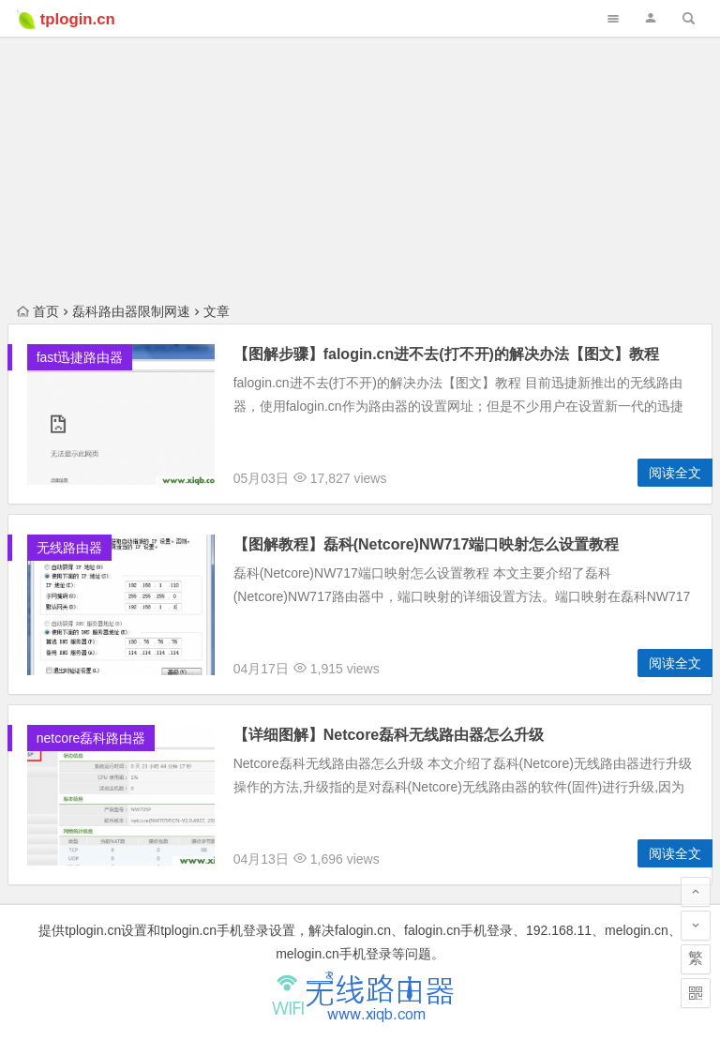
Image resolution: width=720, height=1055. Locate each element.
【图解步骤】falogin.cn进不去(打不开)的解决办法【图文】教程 (446, 354)
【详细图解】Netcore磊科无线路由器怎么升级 (389, 735)
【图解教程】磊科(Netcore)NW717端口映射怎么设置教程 (426, 544)
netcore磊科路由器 (91, 738)
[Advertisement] (360, 131)
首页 (38, 311)
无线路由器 (69, 547)
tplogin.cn (77, 19)
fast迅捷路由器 (80, 357)
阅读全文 (675, 472)
